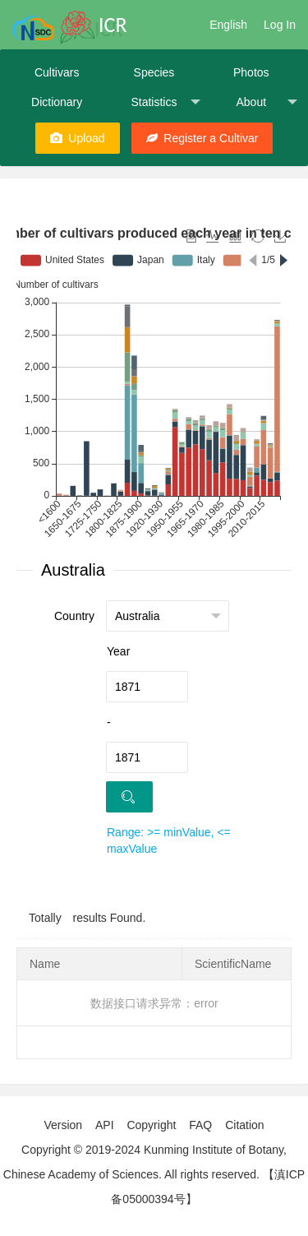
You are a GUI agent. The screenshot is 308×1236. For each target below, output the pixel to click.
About (266, 102)
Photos (251, 72)
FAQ (200, 1125)
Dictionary (56, 102)
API (104, 1125)
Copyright (151, 1125)
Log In (280, 24)
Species (154, 72)
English (228, 24)
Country (74, 616)
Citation (244, 1125)
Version (63, 1125)
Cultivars (56, 72)
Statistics (165, 102)
